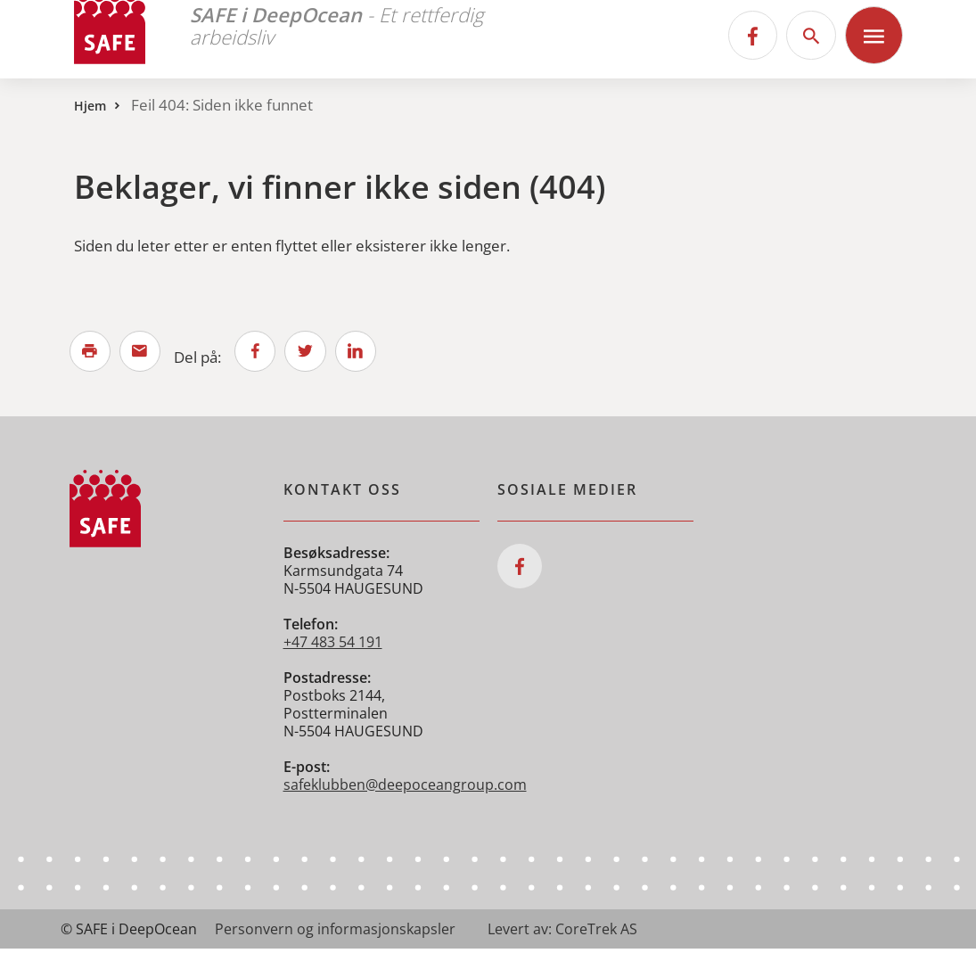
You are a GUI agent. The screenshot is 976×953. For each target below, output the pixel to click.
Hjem (90, 105)
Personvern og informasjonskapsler (335, 933)
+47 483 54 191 (332, 646)
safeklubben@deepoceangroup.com (405, 789)
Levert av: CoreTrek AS (562, 933)
